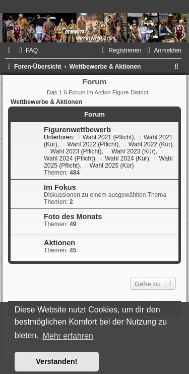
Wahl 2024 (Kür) (123, 158)
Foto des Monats (73, 216)
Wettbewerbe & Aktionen (46, 101)
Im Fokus (60, 187)
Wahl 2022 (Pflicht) (90, 144)
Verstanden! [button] (56, 361)
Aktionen (59, 243)
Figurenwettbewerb (77, 130)
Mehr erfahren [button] (67, 336)
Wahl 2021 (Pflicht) (105, 137)
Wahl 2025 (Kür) (108, 165)
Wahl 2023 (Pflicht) (73, 151)
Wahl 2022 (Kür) (147, 144)
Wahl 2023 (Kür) (130, 151)
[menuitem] (27, 50)
